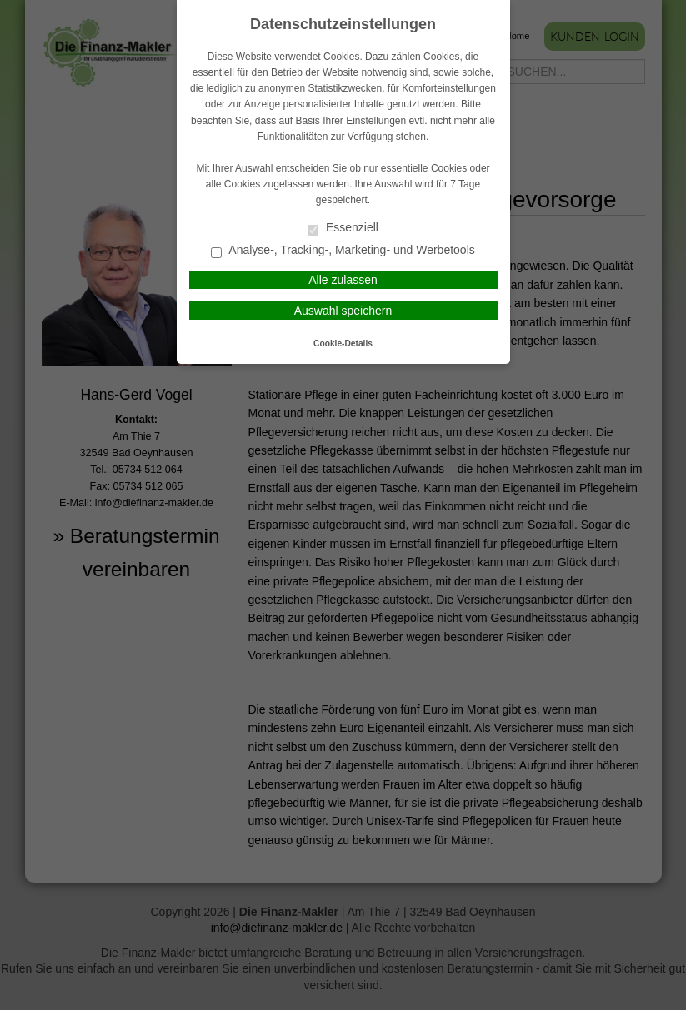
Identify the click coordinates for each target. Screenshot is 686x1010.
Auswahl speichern (343, 310)
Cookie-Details (343, 343)
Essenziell (343, 228)
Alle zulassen (343, 279)
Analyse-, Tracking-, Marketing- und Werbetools (343, 251)
